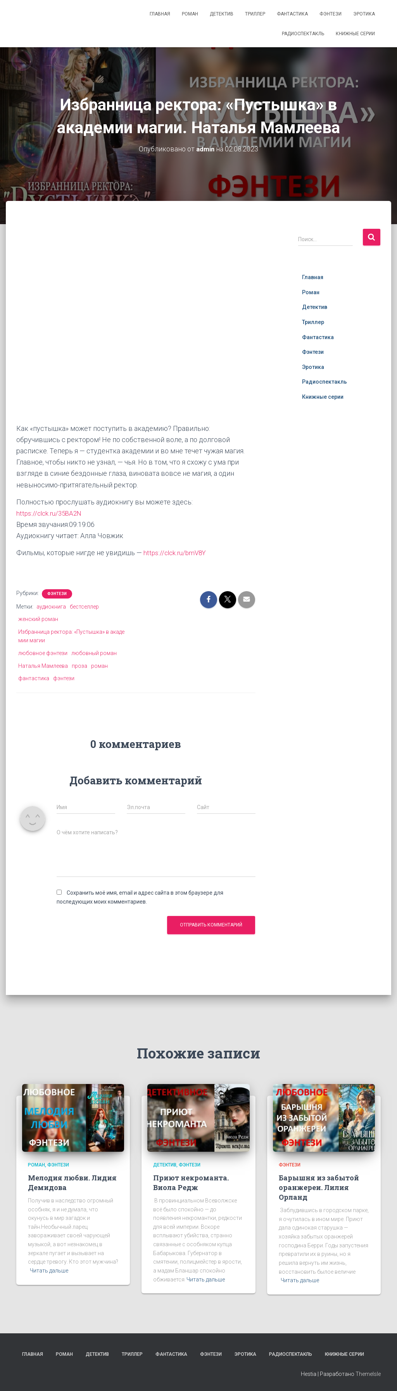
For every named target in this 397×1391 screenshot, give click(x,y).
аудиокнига (51, 606)
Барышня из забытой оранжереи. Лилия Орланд (319, 1187)
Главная (160, 14)
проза (79, 665)
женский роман (38, 619)
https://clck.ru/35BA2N (50, 513)
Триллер (255, 14)
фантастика (33, 678)
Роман (190, 14)
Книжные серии (355, 33)
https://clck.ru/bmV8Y (176, 553)
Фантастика (292, 14)
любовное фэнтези (42, 653)
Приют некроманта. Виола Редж (191, 1182)
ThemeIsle (368, 1374)
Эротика (364, 14)
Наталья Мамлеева (43, 665)
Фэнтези (330, 14)
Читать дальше (49, 1271)
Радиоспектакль (303, 33)
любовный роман (94, 653)
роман (99, 665)
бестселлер (84, 606)
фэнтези (63, 678)
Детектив (221, 14)
